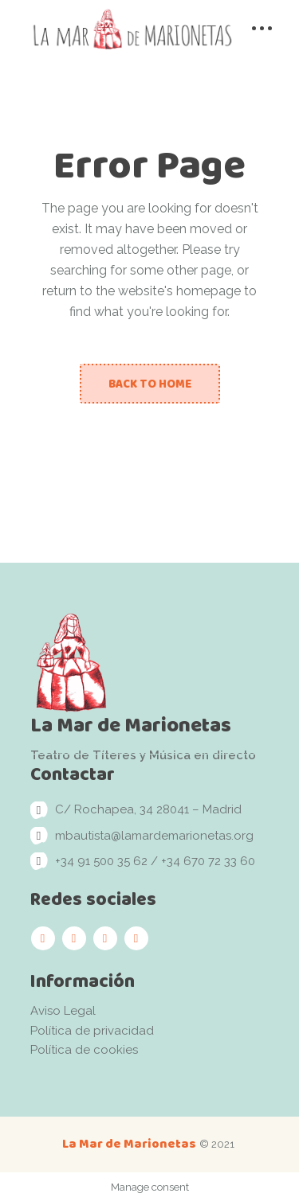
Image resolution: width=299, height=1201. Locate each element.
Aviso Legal (63, 1011)
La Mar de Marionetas (129, 1143)
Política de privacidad (92, 1031)
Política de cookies (84, 1050)
